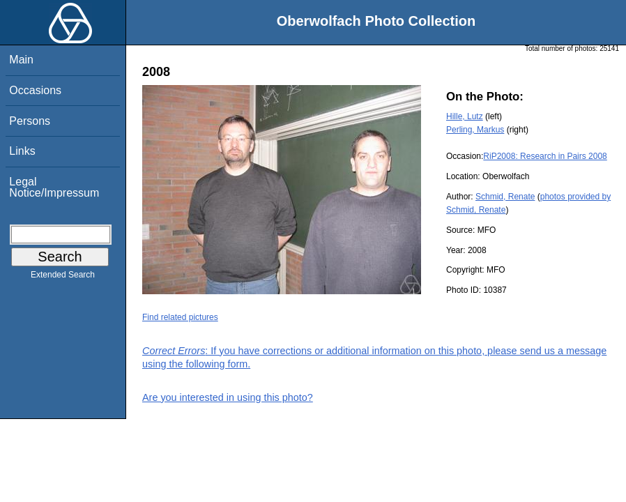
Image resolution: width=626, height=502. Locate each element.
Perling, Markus (475, 130)
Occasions (35, 90)
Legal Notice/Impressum (54, 187)
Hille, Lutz (464, 116)
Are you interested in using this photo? (227, 397)
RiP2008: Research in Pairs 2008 (544, 156)
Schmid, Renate (505, 196)
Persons (29, 121)
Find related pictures (180, 317)
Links (22, 151)
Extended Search (63, 277)
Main (21, 60)
